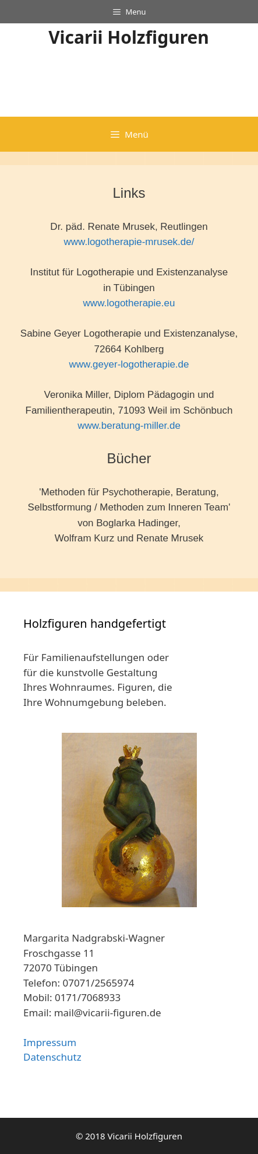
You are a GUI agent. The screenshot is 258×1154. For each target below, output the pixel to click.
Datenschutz (52, 1057)
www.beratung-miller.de (129, 425)
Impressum (49, 1042)
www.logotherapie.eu (129, 303)
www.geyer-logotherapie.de (129, 364)
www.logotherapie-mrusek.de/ (129, 241)
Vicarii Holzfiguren (128, 37)
